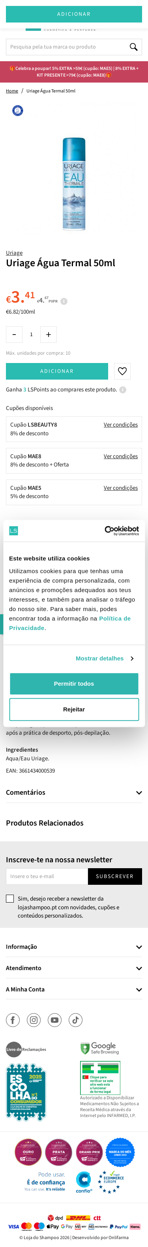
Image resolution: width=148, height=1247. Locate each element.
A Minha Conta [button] (25, 989)
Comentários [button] (25, 793)
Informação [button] (21, 947)
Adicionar (57, 371)
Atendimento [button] (23, 968)
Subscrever (115, 876)
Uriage (14, 253)
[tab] (74, 793)
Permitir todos (74, 683)
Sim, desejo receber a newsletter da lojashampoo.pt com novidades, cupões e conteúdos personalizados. (68, 907)
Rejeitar (74, 709)
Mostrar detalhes (100, 658)
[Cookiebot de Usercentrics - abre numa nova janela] (105, 531)
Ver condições (121, 425)
